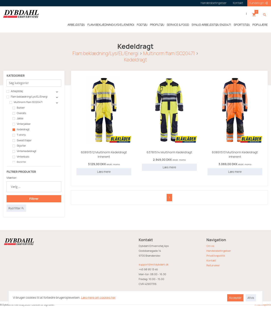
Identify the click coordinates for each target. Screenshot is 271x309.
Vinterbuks (20, 156)
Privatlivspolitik (215, 255)
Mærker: (12, 178)
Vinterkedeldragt (24, 151)
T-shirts (19, 134)
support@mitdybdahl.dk (154, 264)
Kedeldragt (135, 59)
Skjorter (19, 145)
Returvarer (213, 265)
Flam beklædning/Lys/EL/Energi (105, 53)
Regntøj (19, 162)
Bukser (18, 107)
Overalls (19, 113)
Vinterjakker (21, 124)
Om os (210, 246)
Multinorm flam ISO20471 (169, 53)
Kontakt (211, 260)
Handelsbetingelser (218, 251)
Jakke (17, 118)
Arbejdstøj (15, 91)
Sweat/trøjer (22, 140)
